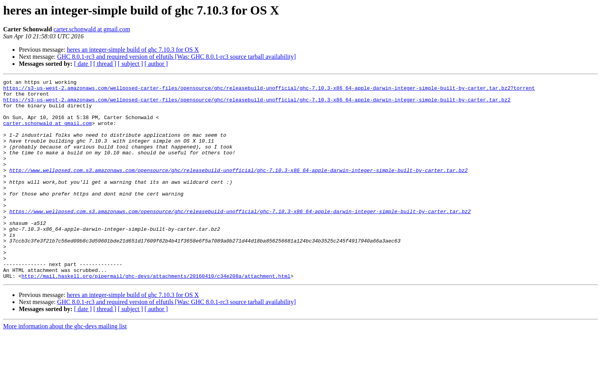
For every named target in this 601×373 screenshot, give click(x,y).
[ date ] (83, 63)
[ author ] (156, 63)
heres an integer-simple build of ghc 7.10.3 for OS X (133, 49)
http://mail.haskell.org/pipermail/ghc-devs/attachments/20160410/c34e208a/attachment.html (156, 315)
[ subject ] (130, 63)
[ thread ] (104, 63)
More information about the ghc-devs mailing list (65, 366)
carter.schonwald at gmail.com (92, 29)
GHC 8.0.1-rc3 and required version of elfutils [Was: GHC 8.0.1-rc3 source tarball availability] (176, 56)
